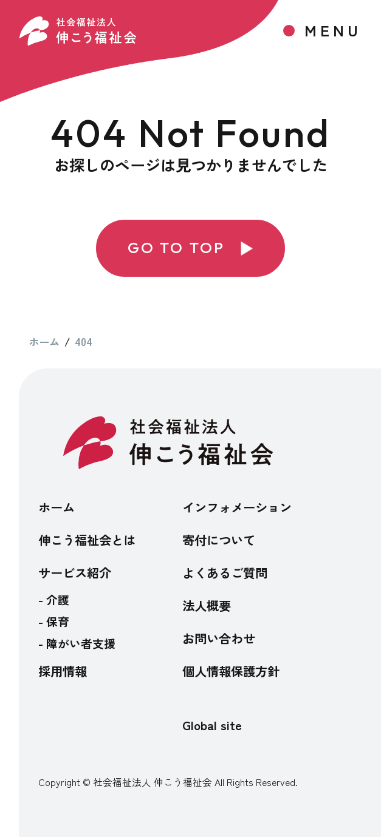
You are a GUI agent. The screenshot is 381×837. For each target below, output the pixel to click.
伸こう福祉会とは (87, 539)
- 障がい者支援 (76, 643)
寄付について (218, 539)
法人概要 (206, 605)
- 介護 (53, 599)
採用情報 (62, 671)
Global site (212, 725)
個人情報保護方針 (231, 671)
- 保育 (53, 621)
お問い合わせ (218, 638)
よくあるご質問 (224, 572)
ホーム (56, 507)
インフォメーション (237, 507)
